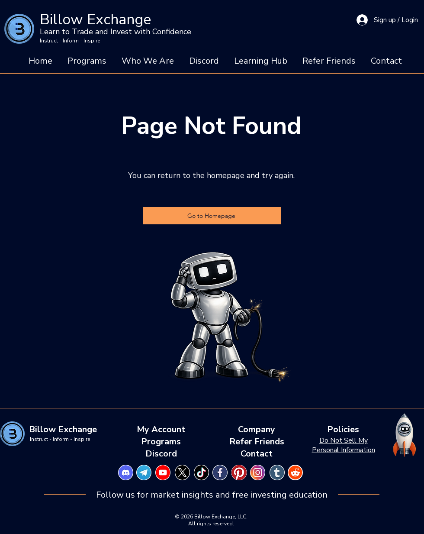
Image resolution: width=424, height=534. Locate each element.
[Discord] (161, 454)
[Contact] (256, 454)
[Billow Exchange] (63, 430)
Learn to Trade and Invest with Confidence (115, 31)
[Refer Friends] (256, 442)
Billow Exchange (95, 19)
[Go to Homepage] (212, 215)
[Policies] (343, 430)
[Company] (256, 430)
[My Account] (161, 430)
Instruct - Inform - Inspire (70, 40)
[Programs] (161, 442)
